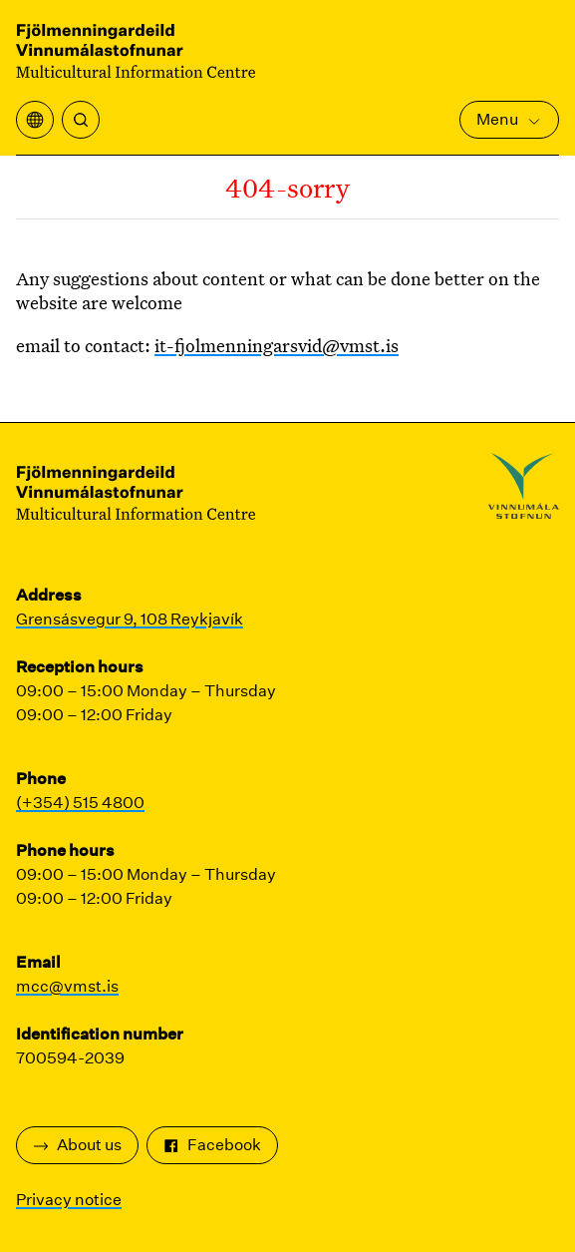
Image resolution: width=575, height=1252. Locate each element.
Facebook (212, 1144)
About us (77, 1144)
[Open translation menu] (35, 120)
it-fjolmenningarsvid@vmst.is (276, 345)
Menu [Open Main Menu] (509, 119)
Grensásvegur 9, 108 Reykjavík (129, 619)
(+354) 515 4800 (80, 802)
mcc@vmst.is (67, 986)
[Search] (81, 120)
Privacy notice (69, 1199)
